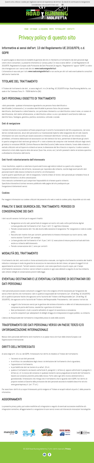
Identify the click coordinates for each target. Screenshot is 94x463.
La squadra (43, 29)
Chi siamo (33, 29)
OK (62, 5)
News (51, 29)
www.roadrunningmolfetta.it (45, 68)
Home (26, 29)
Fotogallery (60, 29)
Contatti (70, 29)
